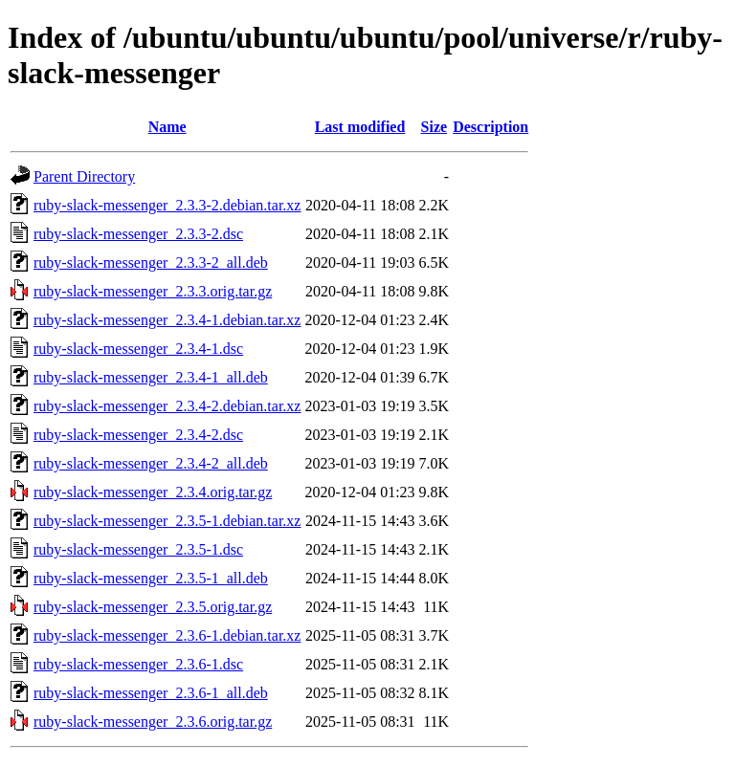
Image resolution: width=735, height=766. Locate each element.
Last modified (360, 127)
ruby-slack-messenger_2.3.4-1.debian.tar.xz (167, 320)
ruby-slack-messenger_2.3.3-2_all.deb (150, 262)
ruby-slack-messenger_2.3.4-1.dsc (138, 348)
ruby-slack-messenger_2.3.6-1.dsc (138, 664)
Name (167, 127)
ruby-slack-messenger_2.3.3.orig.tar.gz (152, 291)
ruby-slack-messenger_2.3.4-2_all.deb (150, 463)
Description (490, 127)
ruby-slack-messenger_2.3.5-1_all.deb (150, 578)
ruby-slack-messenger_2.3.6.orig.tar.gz (152, 721)
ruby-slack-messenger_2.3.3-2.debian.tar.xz (167, 205)
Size (434, 127)
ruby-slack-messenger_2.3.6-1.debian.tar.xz (167, 635)
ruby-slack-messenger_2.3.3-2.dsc (138, 234)
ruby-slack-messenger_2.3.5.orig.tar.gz (152, 607)
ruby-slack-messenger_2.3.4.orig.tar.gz (152, 492)
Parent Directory (84, 176)
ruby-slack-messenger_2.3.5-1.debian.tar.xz (167, 521)
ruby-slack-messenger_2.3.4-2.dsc (138, 435)
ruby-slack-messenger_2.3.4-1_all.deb (150, 377)
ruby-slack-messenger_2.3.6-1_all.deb (150, 693)
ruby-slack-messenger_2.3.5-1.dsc (138, 549)
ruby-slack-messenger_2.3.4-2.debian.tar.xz (167, 406)
